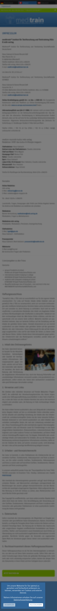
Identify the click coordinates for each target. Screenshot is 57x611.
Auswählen (9, 605)
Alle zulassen (36, 605)
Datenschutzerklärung (23, 600)
